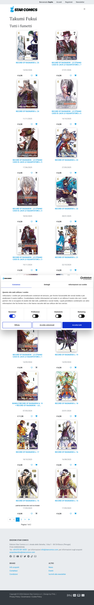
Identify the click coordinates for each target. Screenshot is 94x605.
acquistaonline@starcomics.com (22, 552)
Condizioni (14, 574)
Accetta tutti (77, 325)
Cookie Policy (37, 597)
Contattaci (14, 571)
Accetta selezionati (47, 325)
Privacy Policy (15, 597)
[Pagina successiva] (25, 519)
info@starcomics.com (49, 550)
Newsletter (80, 2)
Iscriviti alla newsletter (57, 574)
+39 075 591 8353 (20, 550)
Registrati (69, 2)
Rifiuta (17, 325)
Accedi (59, 2)
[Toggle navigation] (84, 9)
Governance (25, 597)
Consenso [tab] (16, 284)
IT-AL (53, 594)
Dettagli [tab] (47, 284)
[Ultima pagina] (29, 519)
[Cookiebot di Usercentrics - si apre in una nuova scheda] (82, 278)
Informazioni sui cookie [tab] (78, 284)
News (51, 567)
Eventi (51, 571)
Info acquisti (14, 567)
